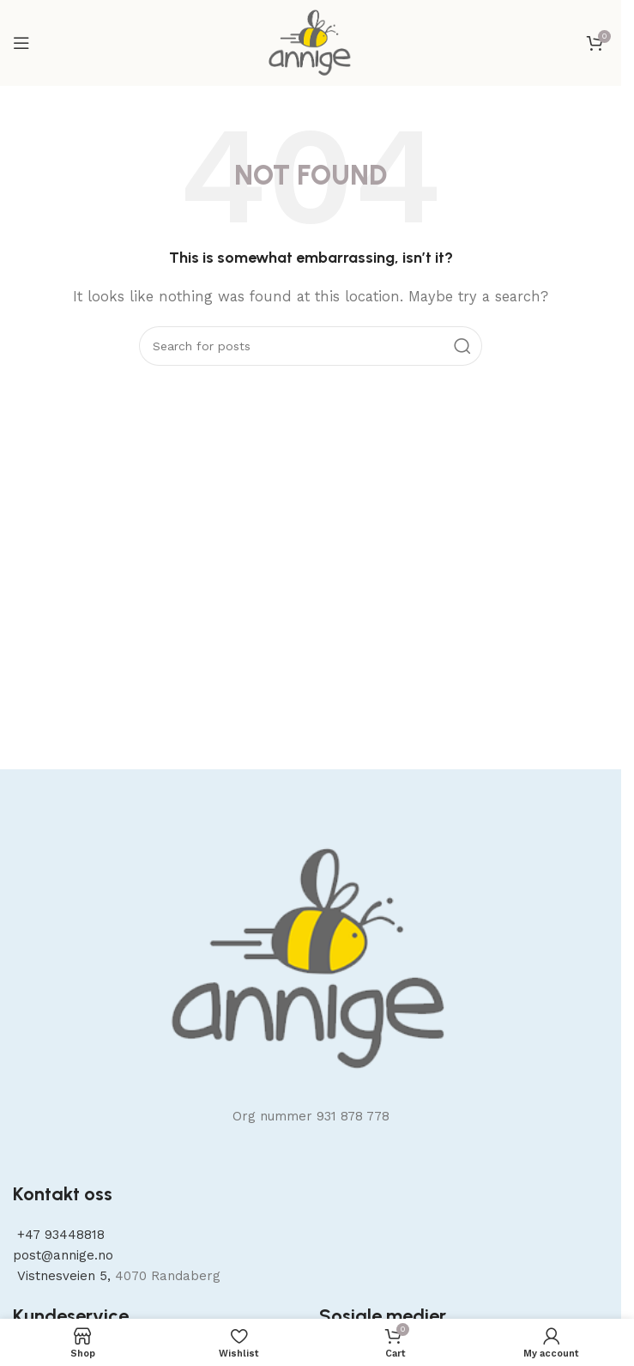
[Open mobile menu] (21, 43)
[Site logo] (310, 42)
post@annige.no (63, 1255)
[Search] (310, 346)
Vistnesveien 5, (64, 1276)
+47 (59, 1234)
